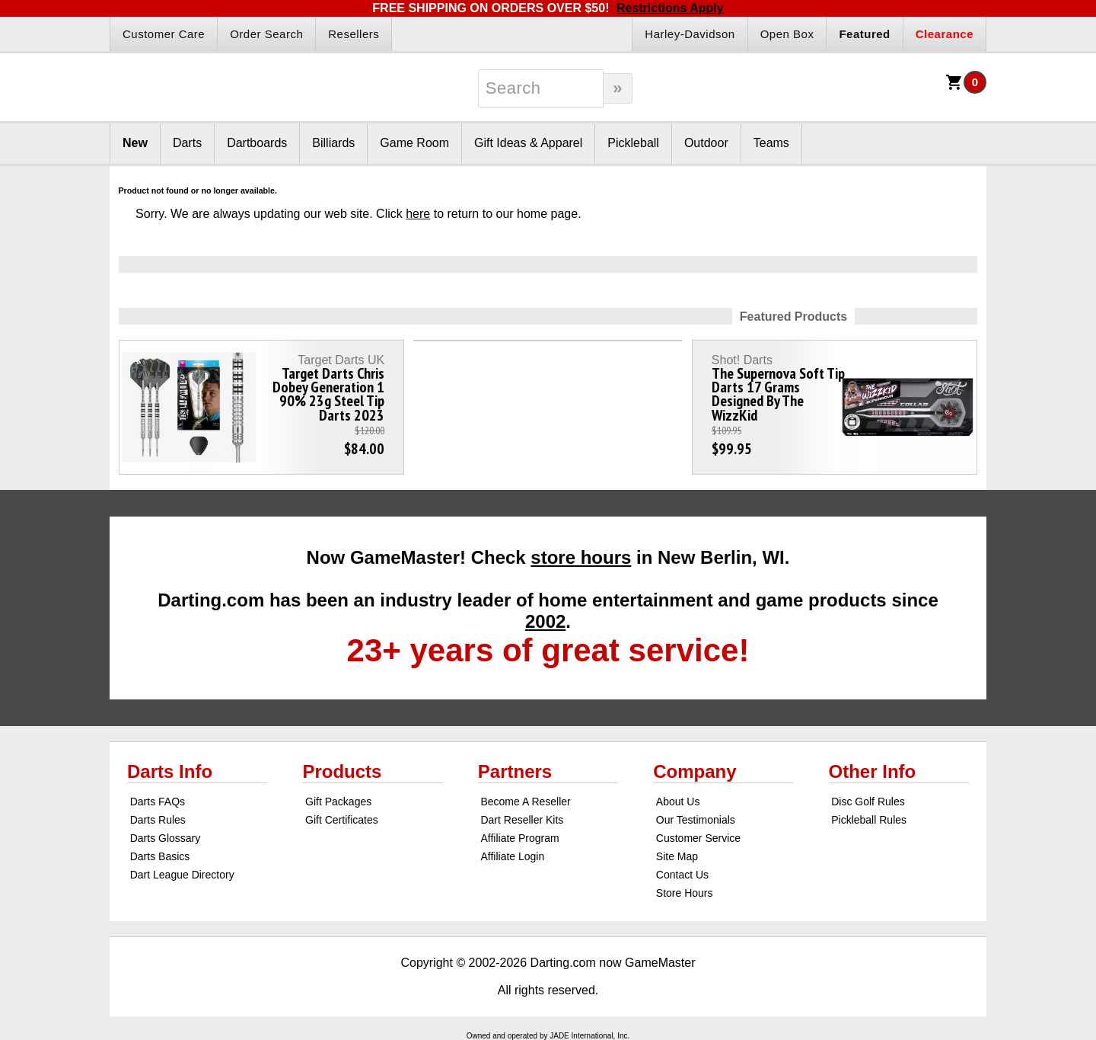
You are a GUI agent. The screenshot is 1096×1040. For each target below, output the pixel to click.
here (418, 213)
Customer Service (698, 838)
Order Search (266, 33)
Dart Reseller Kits (521, 820)
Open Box (787, 33)
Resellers (353, 33)
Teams (771, 142)
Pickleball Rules (868, 820)
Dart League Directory (182, 875)
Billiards (333, 142)
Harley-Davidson (689, 33)
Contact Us (682, 875)
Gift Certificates (341, 820)
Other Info (872, 771)
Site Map (677, 856)
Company (694, 771)
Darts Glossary (165, 838)
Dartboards (257, 142)
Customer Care (164, 33)
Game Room (414, 142)
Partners (515, 771)
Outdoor (706, 142)
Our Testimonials (695, 820)
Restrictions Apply (670, 8)
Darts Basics (160, 856)
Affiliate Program (519, 838)
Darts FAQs (157, 801)
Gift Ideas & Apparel (528, 142)
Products (341, 771)
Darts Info (169, 771)
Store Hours (684, 893)
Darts (187, 142)
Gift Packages (338, 801)
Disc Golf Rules (867, 801)
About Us (678, 801)
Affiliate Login (512, 856)
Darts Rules (158, 820)
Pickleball (633, 142)
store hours (580, 557)
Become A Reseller (525, 801)
